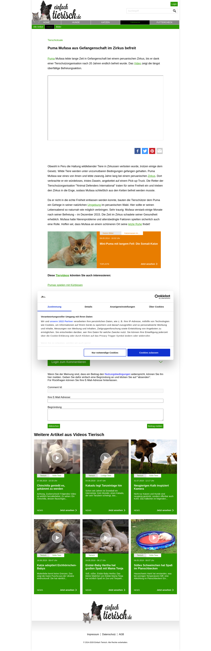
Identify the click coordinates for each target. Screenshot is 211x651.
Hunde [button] (76, 22)
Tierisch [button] (135, 22)
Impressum (93, 634)
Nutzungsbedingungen (117, 374)
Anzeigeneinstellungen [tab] (122, 306)
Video (137, 63)
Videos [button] (49, 27)
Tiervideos (62, 275)
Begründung (55, 407)
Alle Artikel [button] (38, 27)
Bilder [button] (58, 27)
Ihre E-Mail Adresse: (59, 397)
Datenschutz (109, 634)
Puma (51, 58)
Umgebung (94, 204)
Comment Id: (55, 387)
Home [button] (46, 22)
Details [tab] (88, 306)
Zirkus (151, 175)
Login (174, 4)
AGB (121, 634)
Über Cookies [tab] (156, 306)
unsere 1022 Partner (61, 321)
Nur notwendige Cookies (105, 352)
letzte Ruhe (135, 224)
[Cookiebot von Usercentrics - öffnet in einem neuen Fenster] (157, 297)
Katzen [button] (105, 22)
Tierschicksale (55, 40)
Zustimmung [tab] (54, 306)
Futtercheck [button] (164, 22)
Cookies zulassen (148, 352)
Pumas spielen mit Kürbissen (65, 285)
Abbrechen (54, 426)
